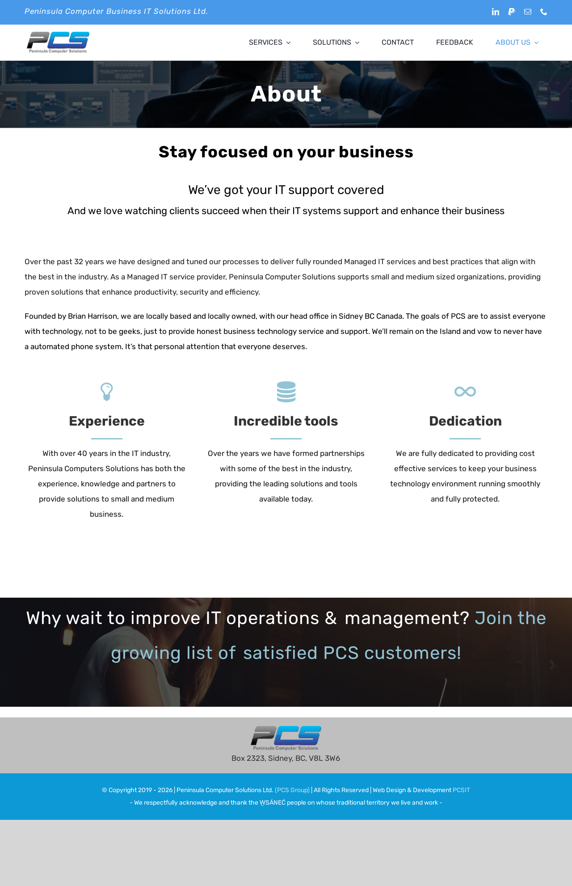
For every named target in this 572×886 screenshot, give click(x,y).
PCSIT (461, 790)
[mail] (527, 11)
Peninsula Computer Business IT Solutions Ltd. (116, 11)
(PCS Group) (292, 790)
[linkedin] (495, 11)
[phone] (543, 11)
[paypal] (511, 11)
